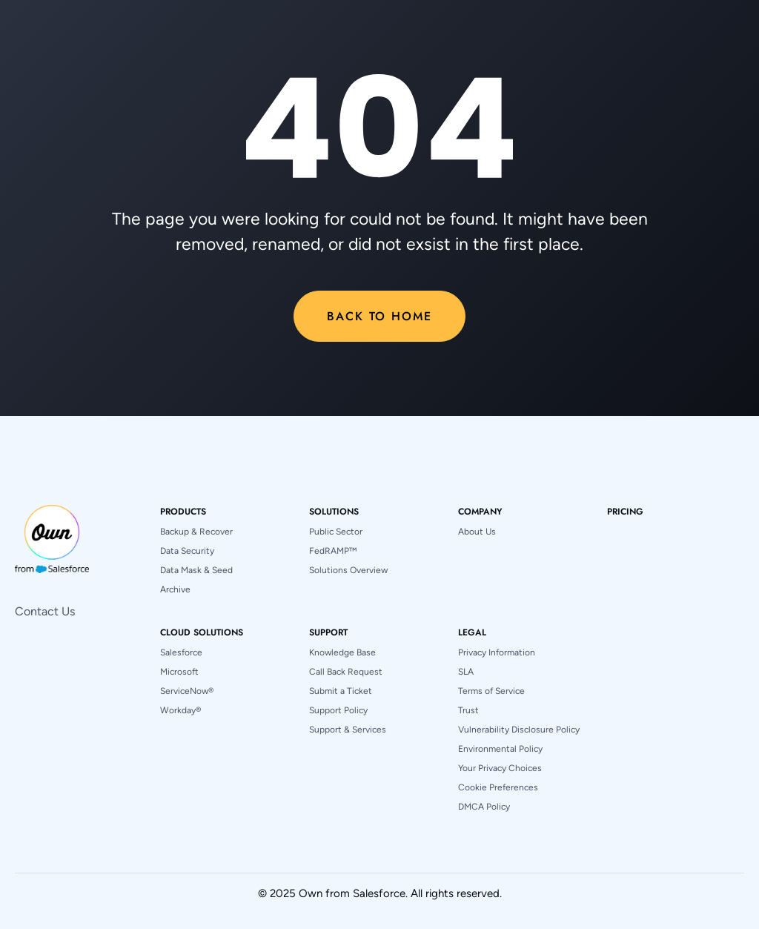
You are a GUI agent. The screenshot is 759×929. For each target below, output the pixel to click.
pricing (625, 511)
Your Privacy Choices (500, 768)
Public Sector (335, 531)
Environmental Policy (500, 749)
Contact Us (45, 611)
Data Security (187, 551)
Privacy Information (496, 652)
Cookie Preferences (498, 787)
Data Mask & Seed (196, 570)
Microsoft (179, 672)
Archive (175, 589)
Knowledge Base (342, 652)
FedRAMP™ (333, 551)
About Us (477, 531)
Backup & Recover (196, 531)
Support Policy (338, 710)
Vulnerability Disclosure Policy (519, 729)
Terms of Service (491, 691)
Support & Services (347, 729)
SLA (466, 672)
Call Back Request (345, 672)
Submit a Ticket (340, 691)
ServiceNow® (186, 691)
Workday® (180, 710)
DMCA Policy (484, 806)
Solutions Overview (348, 570)
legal (472, 632)
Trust (468, 710)
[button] (183, 511)
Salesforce (181, 652)
